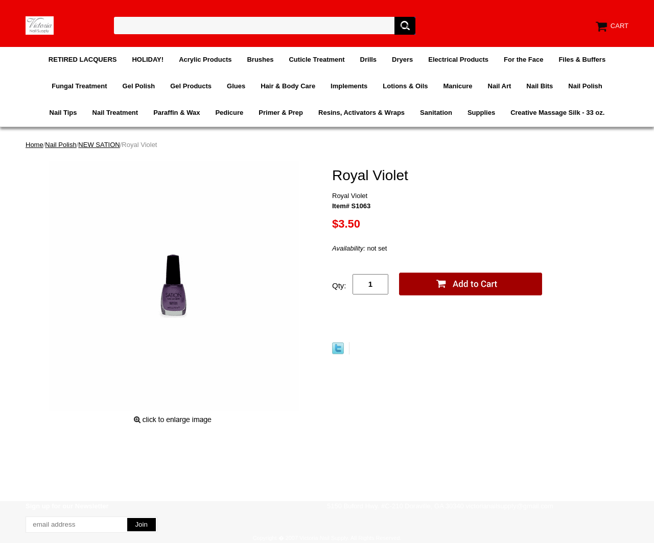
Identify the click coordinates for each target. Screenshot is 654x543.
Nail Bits (539, 86)
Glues (236, 86)
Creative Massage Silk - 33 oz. (557, 112)
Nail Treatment (115, 112)
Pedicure (229, 112)
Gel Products (191, 86)
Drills (368, 59)
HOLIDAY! (148, 59)
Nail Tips (63, 112)
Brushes (260, 59)
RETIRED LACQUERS (83, 59)
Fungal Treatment (79, 86)
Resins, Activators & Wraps (361, 112)
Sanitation (436, 112)
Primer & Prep (281, 112)
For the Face (523, 59)
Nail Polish (585, 86)
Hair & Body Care (288, 86)
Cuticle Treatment (316, 59)
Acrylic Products (205, 59)
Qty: (339, 285)
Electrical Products (458, 59)
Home (34, 145)
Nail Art (499, 86)
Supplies (481, 112)
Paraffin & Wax (176, 112)
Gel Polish (139, 86)
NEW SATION (99, 145)
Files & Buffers (581, 59)
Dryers (402, 59)
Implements (349, 86)
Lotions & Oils (405, 86)
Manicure (457, 86)
